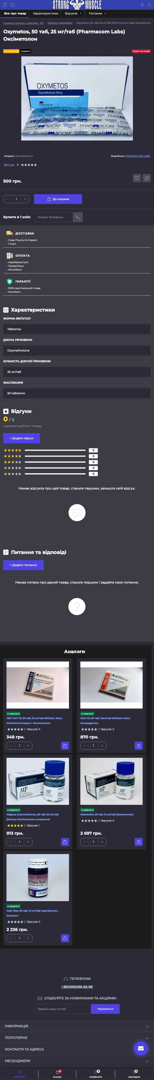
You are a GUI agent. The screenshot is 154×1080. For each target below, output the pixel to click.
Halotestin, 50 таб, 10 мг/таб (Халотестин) (106, 814)
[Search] (13, 5)
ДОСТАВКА (24, 233)
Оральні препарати (60, 22)
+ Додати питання (23, 565)
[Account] (150, 5)
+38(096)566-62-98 (77, 987)
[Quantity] (16, 199)
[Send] (78, 217)
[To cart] (65, 746)
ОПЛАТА (22, 255)
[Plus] (25, 199)
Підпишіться (105, 1008)
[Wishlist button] (137, 178)
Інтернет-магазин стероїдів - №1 (23, 23)
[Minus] (7, 199)
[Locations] (142, 5)
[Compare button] (147, 178)
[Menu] (5, 5)
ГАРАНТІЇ (23, 281)
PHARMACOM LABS (137, 156)
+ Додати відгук (21, 438)
